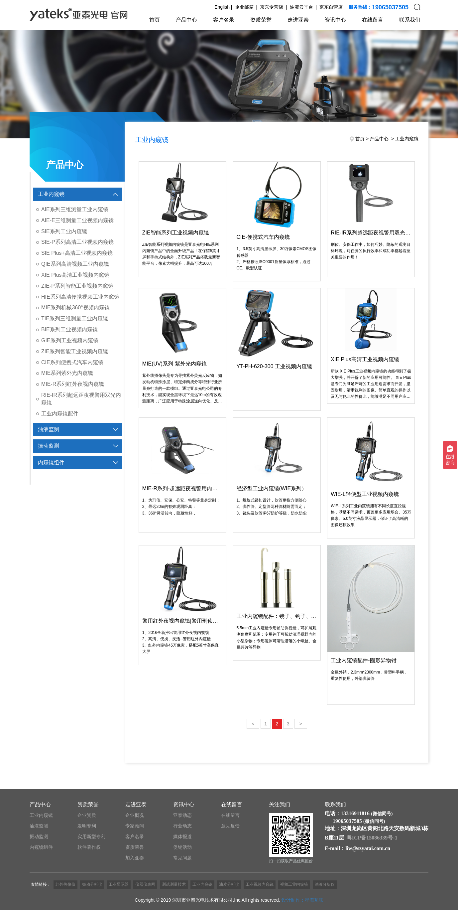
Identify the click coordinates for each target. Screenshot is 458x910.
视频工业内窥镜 (294, 884)
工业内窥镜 (51, 194)
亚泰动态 (182, 815)
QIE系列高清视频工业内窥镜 (75, 264)
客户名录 (223, 20)
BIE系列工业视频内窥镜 (69, 329)
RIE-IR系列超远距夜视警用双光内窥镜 (81, 398)
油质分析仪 (229, 884)
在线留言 (372, 20)
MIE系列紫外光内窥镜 (67, 373)
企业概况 (134, 815)
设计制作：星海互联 (302, 900)
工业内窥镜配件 (59, 413)
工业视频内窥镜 (260, 884)
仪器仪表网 (145, 884)
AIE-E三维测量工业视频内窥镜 (77, 220)
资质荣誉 (261, 20)
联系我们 (409, 20)
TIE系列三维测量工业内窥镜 (74, 318)
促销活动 (182, 847)
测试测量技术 (174, 884)
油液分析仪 (325, 884)
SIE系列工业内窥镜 (64, 231)
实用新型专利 (91, 836)
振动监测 (48, 446)
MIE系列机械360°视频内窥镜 (75, 307)
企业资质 (86, 815)
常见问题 (182, 857)
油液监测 (48, 429)
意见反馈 (230, 826)
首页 (154, 20)
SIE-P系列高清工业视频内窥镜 (77, 242)
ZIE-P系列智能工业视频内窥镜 (77, 286)
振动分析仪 (92, 884)
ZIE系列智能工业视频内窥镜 (74, 351)
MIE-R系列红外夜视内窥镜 (72, 384)
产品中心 (186, 20)
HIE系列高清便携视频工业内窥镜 (80, 297)
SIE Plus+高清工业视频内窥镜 (77, 253)
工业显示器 (119, 884)
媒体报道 (182, 836)
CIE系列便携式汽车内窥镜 (72, 362)
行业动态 (182, 826)
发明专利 (86, 826)
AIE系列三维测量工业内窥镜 (74, 209)
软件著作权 (89, 847)
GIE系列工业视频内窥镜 (69, 340)
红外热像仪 (65, 884)
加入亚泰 (134, 857)
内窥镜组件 (51, 462)
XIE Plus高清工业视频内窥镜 (75, 275)
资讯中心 (335, 20)
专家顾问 (134, 826)
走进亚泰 (298, 20)
